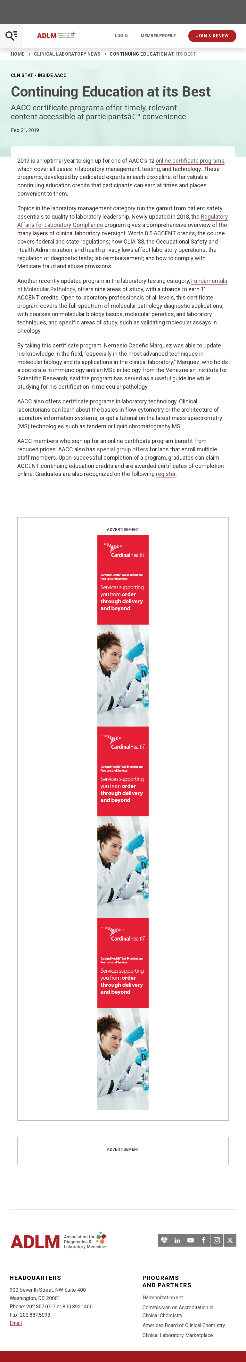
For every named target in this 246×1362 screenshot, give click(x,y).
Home (18, 54)
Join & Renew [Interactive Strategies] (212, 35)
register (166, 474)
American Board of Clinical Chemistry (184, 1325)
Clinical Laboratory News (67, 54)
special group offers (122, 449)
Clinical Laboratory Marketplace (178, 1335)
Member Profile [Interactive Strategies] (158, 36)
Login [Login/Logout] (121, 36)
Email (16, 1323)
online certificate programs (190, 160)
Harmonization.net (163, 1298)
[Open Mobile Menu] (11, 36)
